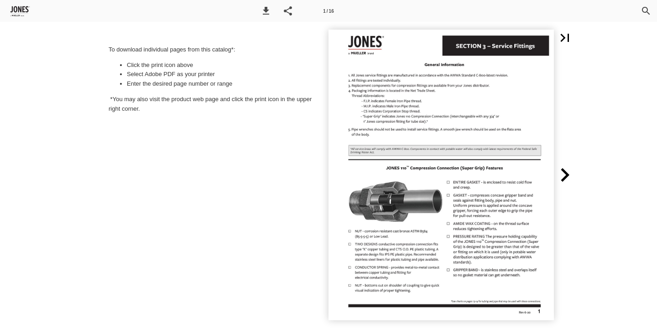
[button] (266, 11)
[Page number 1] (328, 11)
